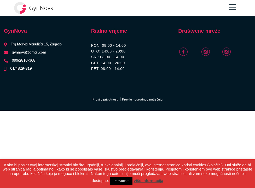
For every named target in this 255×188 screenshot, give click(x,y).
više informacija (148, 180)
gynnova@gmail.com (29, 52)
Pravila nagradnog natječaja (142, 99)
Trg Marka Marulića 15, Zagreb (36, 44)
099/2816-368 (23, 60)
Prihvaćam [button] (121, 181)
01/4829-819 (21, 68)
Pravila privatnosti (105, 99)
